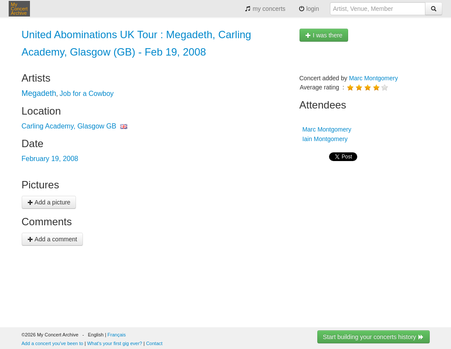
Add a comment (52, 239)
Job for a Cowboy (86, 93)
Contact (154, 343)
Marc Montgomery (373, 78)
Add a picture (49, 202)
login (309, 8)
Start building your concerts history (373, 336)
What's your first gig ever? (114, 343)
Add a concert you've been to (52, 343)
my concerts (265, 8)
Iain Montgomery (324, 138)
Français (117, 334)
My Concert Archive (19, 9)
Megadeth (39, 93)
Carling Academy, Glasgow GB (69, 126)
